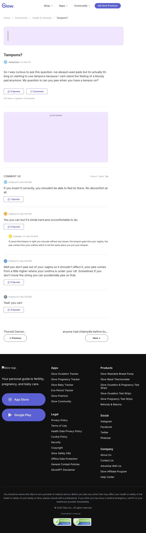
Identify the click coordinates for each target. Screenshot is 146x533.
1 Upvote (14, 199)
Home (7, 17)
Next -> (96, 338)
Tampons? (62, 17)
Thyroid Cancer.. (15, 331)
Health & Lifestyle (42, 17)
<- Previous (15, 338)
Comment (36, 91)
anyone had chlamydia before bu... (85, 331)
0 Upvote (14, 91)
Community (21, 17)
